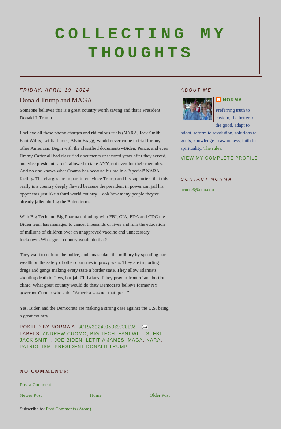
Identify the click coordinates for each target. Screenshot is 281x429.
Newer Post (31, 395)
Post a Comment (35, 384)
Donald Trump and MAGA (56, 100)
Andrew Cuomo (65, 333)
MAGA (135, 340)
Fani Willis (134, 333)
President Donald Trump (91, 346)
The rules (212, 148)
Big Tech (102, 333)
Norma (232, 99)
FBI (157, 333)
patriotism (35, 346)
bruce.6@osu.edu (197, 189)
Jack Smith (35, 340)
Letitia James (105, 340)
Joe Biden (68, 340)
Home (96, 395)
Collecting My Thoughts (141, 44)
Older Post (160, 395)
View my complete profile (219, 158)
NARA (153, 340)
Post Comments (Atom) (68, 408)
